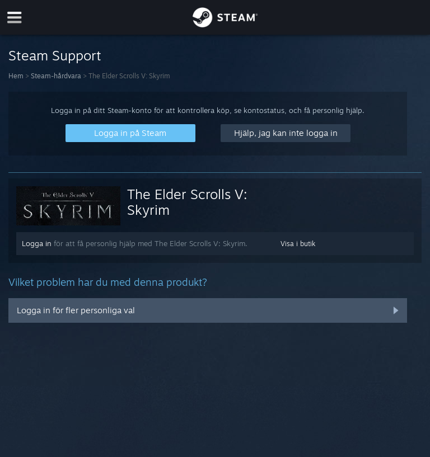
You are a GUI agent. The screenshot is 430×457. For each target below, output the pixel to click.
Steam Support (54, 55)
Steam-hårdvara (56, 76)
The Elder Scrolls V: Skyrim (187, 202)
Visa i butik (298, 243)
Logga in (37, 243)
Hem (16, 76)
